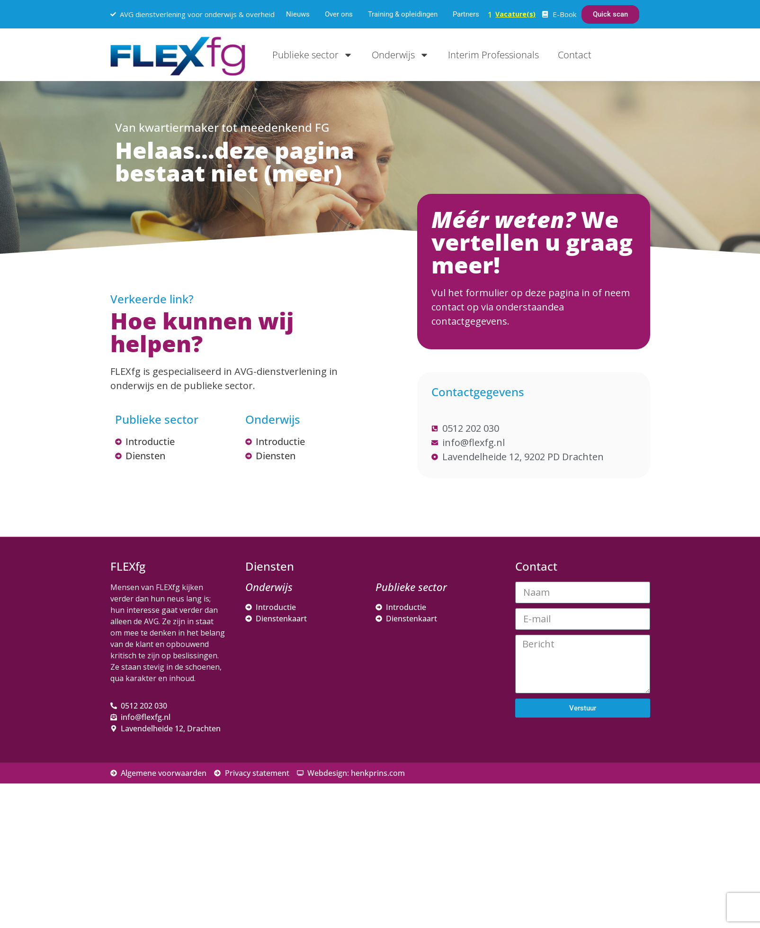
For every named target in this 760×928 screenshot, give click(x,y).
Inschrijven (593, 850)
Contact (574, 54)
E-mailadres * (553, 748)
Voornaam (547, 779)
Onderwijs (400, 54)
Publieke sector (312, 54)
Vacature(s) (515, 13)
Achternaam (550, 810)
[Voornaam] (593, 794)
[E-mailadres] (593, 763)
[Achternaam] (593, 825)
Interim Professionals (493, 54)
